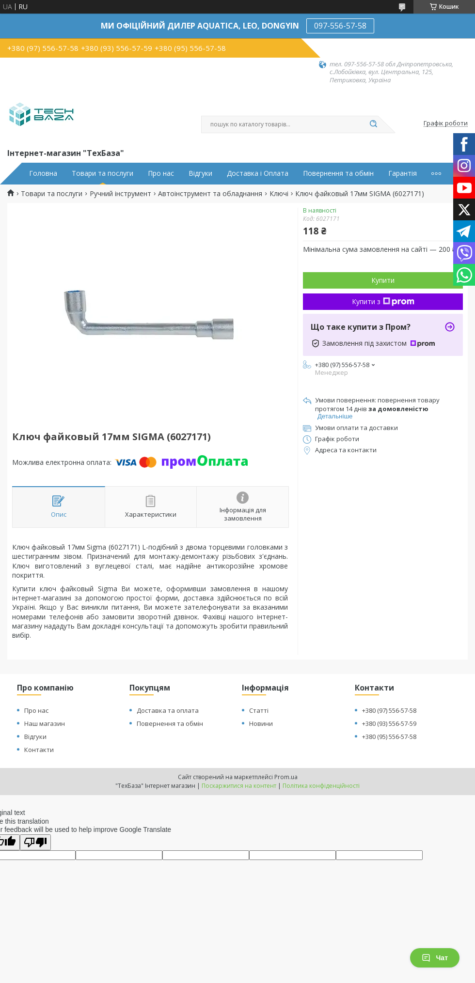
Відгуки (200, 173)
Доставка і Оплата (257, 173)
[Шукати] (373, 124)
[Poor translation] (35, 842)
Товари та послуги (102, 173)
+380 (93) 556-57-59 (389, 723)
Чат (435, 957)
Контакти (39, 749)
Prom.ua (286, 777)
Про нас (161, 173)
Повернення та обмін (338, 173)
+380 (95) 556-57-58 (389, 736)
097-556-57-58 (340, 25)
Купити (383, 280)
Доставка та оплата (168, 710)
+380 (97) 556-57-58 (389, 710)
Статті (259, 710)
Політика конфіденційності (321, 786)
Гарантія (402, 173)
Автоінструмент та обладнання (210, 193)
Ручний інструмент (120, 193)
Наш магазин (44, 723)
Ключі (278, 193)
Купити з (383, 301)
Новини (261, 723)
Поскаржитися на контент (239, 786)
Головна (43, 173)
